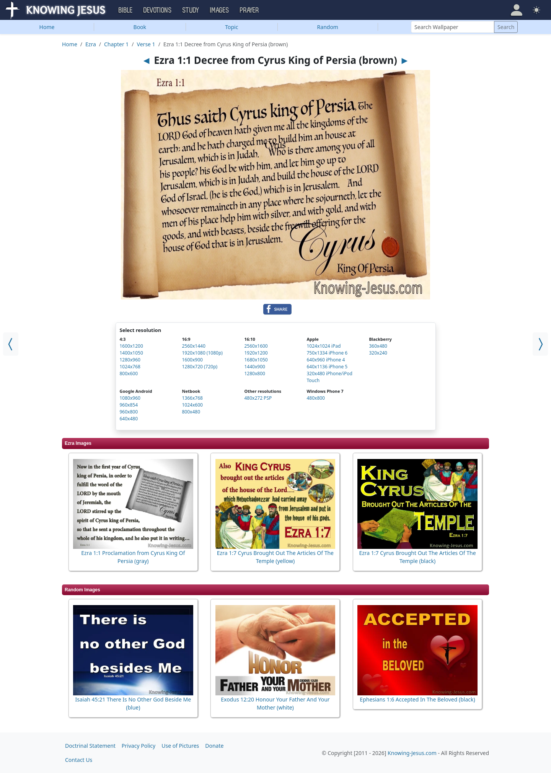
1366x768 (192, 398)
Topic (231, 27)
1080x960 (130, 398)
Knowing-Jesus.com (412, 753)
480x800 (315, 398)
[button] (517, 10)
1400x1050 (131, 353)
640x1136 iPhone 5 (326, 366)
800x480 (191, 411)
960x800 (129, 411)
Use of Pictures (180, 745)
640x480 (129, 418)
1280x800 (254, 373)
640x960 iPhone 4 (325, 359)
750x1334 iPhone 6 (326, 353)
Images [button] (219, 10)
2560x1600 (255, 346)
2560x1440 (193, 346)
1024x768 (130, 366)
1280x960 (130, 359)
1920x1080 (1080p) (202, 353)
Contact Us (78, 759)
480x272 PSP (258, 398)
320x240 (378, 353)
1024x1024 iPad (323, 346)
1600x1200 (131, 346)
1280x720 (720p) (199, 366)
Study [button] (191, 10)
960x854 (129, 405)
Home (47, 27)
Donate (214, 745)
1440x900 (254, 366)
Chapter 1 (116, 44)
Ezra (90, 44)
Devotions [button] (157, 10)
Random (327, 27)
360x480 (378, 346)
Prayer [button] (249, 10)
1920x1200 (255, 353)
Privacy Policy (138, 745)
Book (140, 27)
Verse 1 (146, 44)
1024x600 (192, 405)
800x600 (129, 373)
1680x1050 (255, 359)
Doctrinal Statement (90, 745)
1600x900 (192, 359)
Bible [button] (126, 10)
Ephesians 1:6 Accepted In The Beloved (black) (417, 699)
